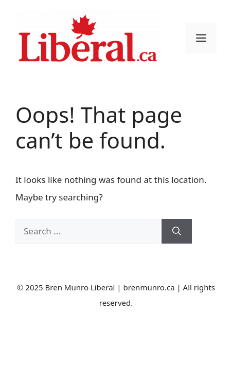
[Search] (177, 231)
